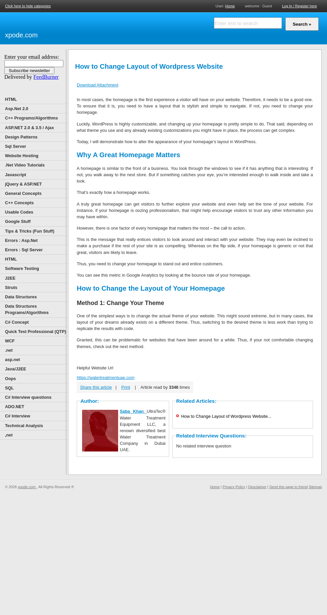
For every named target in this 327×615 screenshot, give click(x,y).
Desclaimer (257, 487)
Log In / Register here (299, 6)
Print (125, 387)
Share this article (96, 387)
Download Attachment (97, 84)
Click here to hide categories (28, 6)
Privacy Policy (234, 487)
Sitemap (315, 487)
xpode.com (21, 35)
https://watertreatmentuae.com (105, 377)
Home (230, 6)
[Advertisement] (82, 27)
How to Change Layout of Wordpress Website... (226, 416)
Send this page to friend (288, 487)
